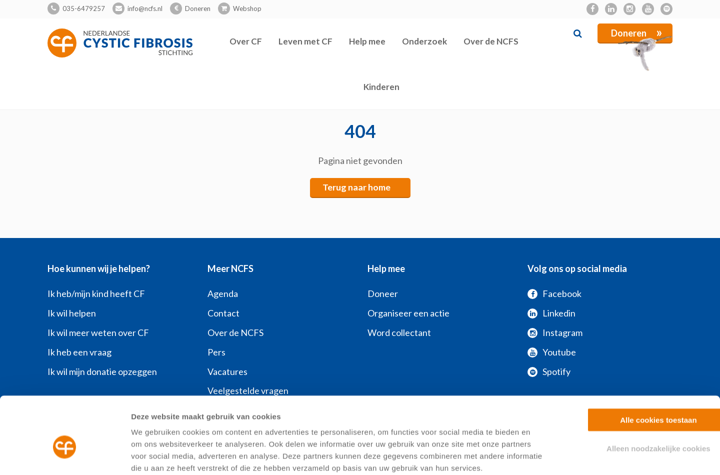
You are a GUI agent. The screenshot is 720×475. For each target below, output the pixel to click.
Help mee (367, 41)
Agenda (223, 293)
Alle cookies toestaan (636, 366)
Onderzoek (424, 41)
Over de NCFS (491, 41)
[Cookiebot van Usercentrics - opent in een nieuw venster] (64, 455)
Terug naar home (356, 187)
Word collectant (399, 332)
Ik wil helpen (72, 313)
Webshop (247, 8)
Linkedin (552, 313)
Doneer (383, 293)
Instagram (555, 332)
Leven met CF (305, 41)
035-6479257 (83, 8)
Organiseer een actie (409, 313)
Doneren (197, 8)
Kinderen (382, 87)
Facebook (555, 293)
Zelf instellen (539, 455)
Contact (224, 313)
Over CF (246, 41)
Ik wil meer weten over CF (98, 332)
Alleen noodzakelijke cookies (636, 395)
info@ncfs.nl (145, 8)
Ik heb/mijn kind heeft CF (96, 293)
